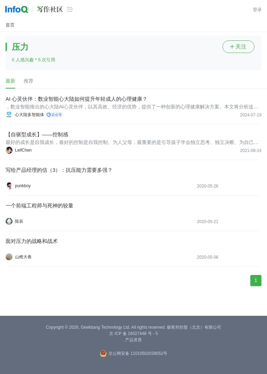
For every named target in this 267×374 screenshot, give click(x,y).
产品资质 (133, 339)
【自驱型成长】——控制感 (37, 134)
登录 (257, 9)
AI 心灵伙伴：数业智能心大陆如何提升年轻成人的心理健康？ (76, 99)
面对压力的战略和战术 (32, 241)
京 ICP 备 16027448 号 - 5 (133, 333)
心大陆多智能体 (29, 114)
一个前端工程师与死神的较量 (39, 205)
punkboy (23, 185)
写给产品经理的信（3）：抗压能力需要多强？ (59, 170)
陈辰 (19, 221)
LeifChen (23, 150)
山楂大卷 (23, 256)
